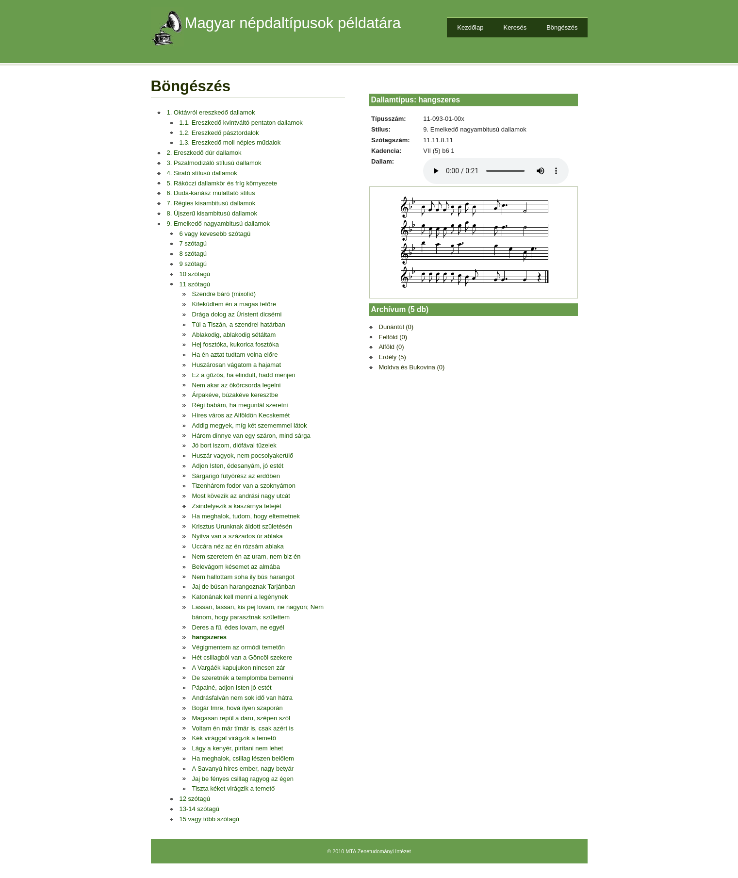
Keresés (514, 27)
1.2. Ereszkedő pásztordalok (219, 132)
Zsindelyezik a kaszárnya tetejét (236, 506)
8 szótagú (193, 253)
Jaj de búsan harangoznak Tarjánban (243, 586)
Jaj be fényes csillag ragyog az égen (243, 778)
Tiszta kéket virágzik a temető (233, 788)
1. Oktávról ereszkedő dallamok (211, 112)
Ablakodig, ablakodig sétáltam (234, 334)
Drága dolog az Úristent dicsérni (237, 314)
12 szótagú (195, 798)
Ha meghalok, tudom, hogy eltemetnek (246, 516)
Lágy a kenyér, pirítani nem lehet (237, 748)
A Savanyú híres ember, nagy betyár (243, 768)
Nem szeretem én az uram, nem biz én (246, 556)
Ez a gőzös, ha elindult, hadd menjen (243, 375)
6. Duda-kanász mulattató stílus (211, 193)
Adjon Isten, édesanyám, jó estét (238, 465)
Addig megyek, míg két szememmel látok (249, 425)
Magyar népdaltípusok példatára (293, 23)
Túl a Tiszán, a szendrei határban (238, 324)
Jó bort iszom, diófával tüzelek (234, 445)
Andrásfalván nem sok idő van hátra (242, 697)
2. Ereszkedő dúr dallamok (204, 152)
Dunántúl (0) (396, 327)
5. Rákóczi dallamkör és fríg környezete (222, 183)
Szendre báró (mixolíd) (224, 294)
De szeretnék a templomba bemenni (243, 677)
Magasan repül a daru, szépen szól (241, 718)
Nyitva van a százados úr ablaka (237, 536)
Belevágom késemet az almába (236, 566)
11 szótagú (195, 284)
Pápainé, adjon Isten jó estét (232, 687)
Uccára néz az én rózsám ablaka (238, 546)
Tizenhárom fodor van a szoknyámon (243, 485)
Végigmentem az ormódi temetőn (238, 647)
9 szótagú (193, 263)
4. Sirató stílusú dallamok (202, 173)
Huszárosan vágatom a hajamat (236, 364)
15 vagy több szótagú (210, 819)
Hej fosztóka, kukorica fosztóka (235, 344)
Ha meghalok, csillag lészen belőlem (243, 758)
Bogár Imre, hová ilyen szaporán (237, 708)
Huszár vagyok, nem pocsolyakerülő (243, 455)
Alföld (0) (391, 346)
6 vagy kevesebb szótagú (215, 233)
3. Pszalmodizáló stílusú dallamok (214, 162)
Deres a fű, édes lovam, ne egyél (238, 627)
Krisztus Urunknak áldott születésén (242, 526)
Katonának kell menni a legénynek (240, 596)
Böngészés (561, 27)
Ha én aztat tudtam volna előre (235, 354)
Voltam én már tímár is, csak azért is (243, 728)
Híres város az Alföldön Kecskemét (241, 415)
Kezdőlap (470, 27)
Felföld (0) (393, 337)
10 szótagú (195, 274)
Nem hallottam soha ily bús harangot (243, 576)
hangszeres (209, 637)
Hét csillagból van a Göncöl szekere (242, 657)
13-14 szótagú (199, 808)
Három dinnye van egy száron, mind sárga (251, 435)
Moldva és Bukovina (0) (412, 367)
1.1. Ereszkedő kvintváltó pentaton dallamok (241, 122)
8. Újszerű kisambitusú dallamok (212, 213)
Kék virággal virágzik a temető (234, 738)
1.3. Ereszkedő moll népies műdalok (230, 142)
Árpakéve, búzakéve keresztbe (235, 394)
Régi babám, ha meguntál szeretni (240, 405)
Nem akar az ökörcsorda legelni (236, 385)
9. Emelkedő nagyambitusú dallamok (218, 223)
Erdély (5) (392, 357)
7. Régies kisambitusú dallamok (211, 203)
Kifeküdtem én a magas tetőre (234, 304)
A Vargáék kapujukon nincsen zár (238, 667)
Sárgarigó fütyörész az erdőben (236, 476)
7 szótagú (193, 243)
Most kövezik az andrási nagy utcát (241, 495)
